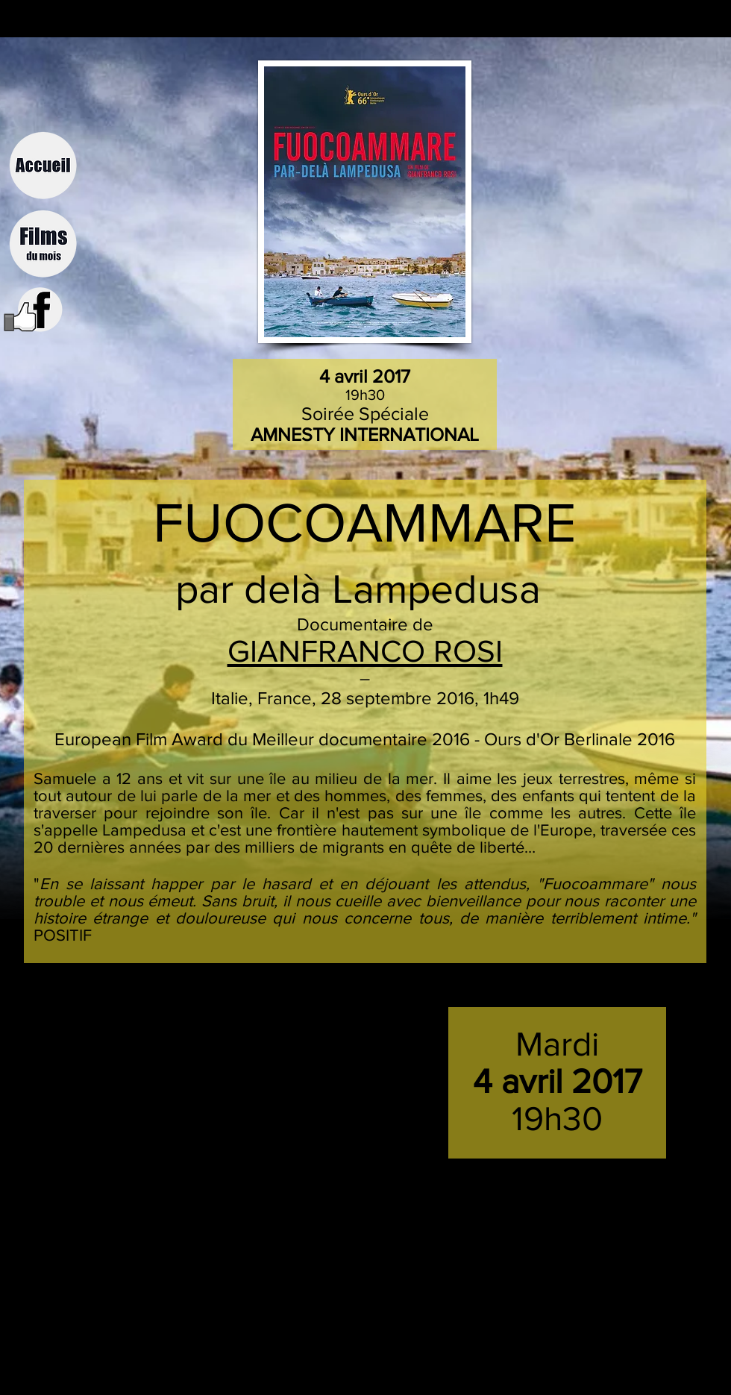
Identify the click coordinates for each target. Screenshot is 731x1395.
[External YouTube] (203, 1084)
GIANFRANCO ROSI (365, 651)
